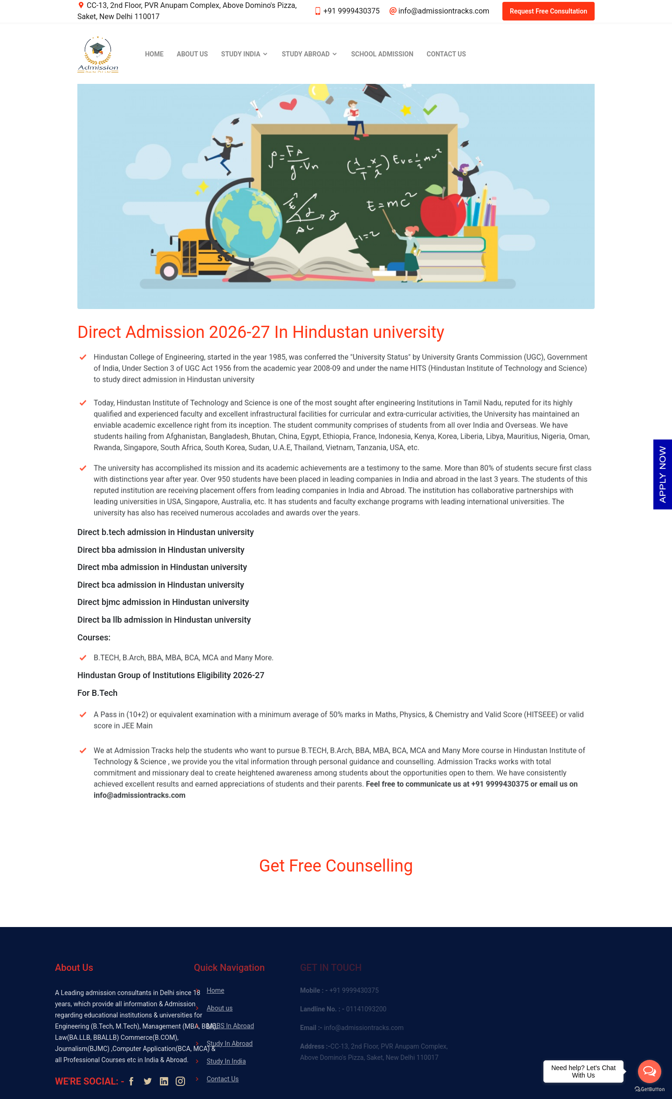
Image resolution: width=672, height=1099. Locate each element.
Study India (245, 54)
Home (154, 54)
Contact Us (446, 54)
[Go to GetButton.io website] (650, 1089)
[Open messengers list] (649, 1071)
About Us (192, 54)
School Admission (382, 54)
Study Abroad (310, 54)
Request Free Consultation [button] (548, 11)
